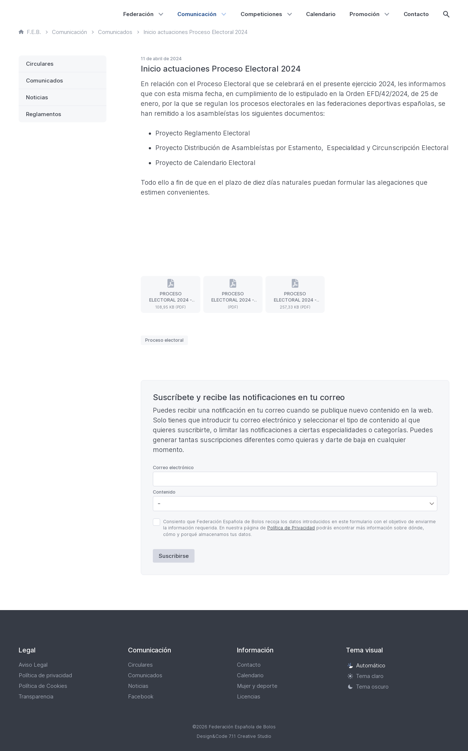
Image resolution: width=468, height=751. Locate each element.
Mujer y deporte (257, 685)
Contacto (416, 14)
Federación (138, 14)
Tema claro (365, 676)
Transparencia (36, 696)
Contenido (164, 492)
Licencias (248, 696)
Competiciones (261, 14)
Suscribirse (174, 555)
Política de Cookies (43, 685)
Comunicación (196, 14)
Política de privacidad (45, 675)
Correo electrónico (173, 467)
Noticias (37, 97)
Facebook (141, 696)
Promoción (365, 14)
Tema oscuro (368, 686)
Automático (366, 665)
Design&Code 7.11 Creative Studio (234, 736)
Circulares (39, 63)
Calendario (321, 14)
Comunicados (44, 80)
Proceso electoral (164, 340)
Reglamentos (43, 114)
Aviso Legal (33, 664)
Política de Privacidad (291, 527)
